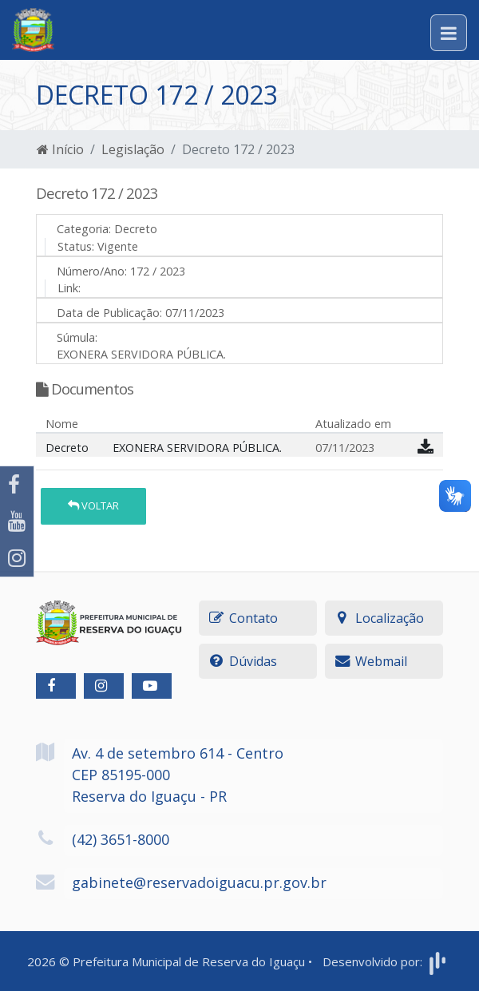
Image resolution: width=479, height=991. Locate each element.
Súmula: (77, 337)
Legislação (132, 149)
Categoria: (84, 228)
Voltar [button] (93, 505)
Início (60, 149)
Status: (75, 246)
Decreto (67, 447)
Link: (69, 287)
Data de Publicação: (109, 312)
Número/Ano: (92, 271)
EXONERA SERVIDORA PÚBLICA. (197, 447)
